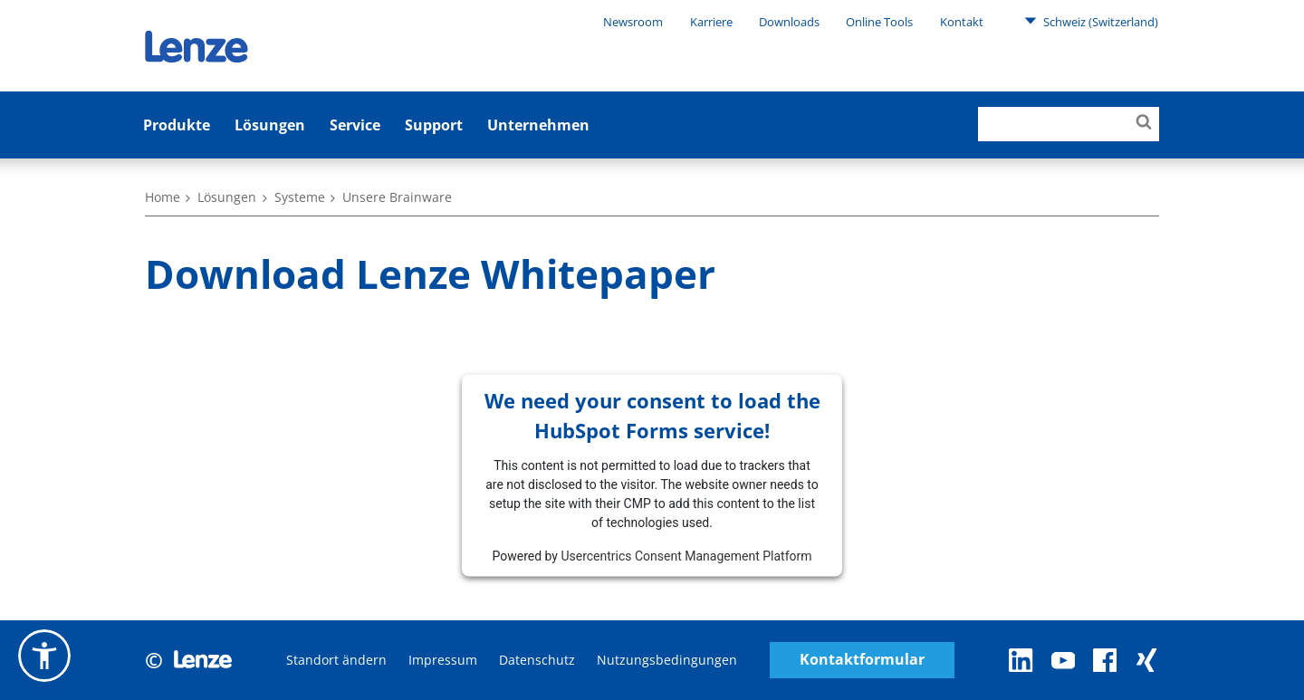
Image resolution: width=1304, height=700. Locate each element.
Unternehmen (538, 125)
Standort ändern (336, 659)
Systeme (299, 197)
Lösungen (270, 125)
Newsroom (633, 22)
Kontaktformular (862, 659)
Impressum (442, 659)
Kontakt (961, 22)
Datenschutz (537, 659)
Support (434, 125)
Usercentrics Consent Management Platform (686, 555)
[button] (44, 655)
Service (355, 125)
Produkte (176, 125)
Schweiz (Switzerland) (1091, 21)
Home (162, 197)
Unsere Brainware (397, 197)
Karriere (711, 22)
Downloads (789, 22)
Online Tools (879, 22)
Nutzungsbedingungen (667, 659)
